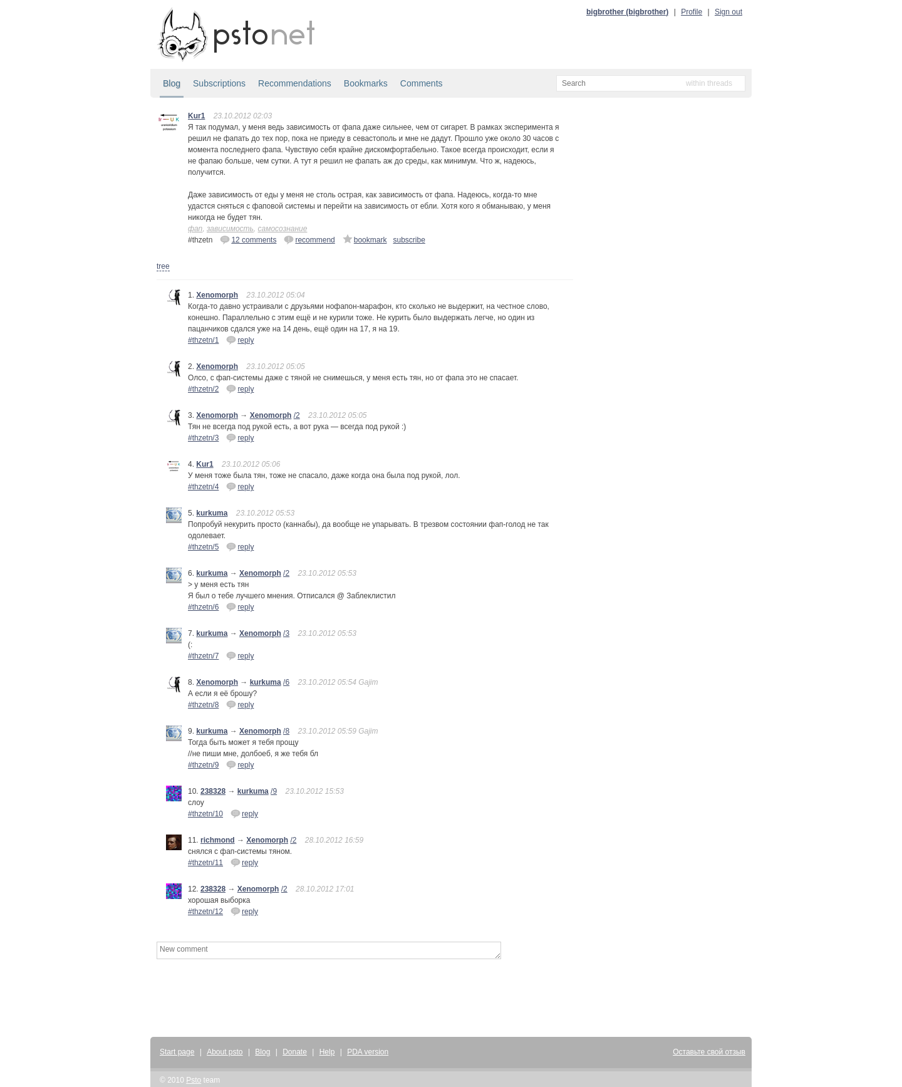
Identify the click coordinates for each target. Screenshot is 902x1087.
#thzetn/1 (203, 340)
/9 (274, 791)
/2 (297, 415)
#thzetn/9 (203, 765)
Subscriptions (219, 83)
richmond (217, 840)
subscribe (409, 240)
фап (195, 228)
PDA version (367, 1052)
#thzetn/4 (203, 486)
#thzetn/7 (203, 656)
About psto (224, 1052)
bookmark (365, 239)
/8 (286, 731)
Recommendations (294, 83)
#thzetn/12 (205, 911)
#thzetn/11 (205, 862)
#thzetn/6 (203, 607)
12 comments (248, 239)
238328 (213, 791)
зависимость (230, 228)
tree (163, 266)
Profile (691, 12)
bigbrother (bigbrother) (627, 12)
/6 (286, 682)
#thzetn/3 (203, 438)
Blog (171, 83)
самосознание (283, 228)
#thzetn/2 (203, 389)
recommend (309, 239)
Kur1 (196, 116)
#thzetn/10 (205, 813)
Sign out (728, 12)
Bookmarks (366, 83)
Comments (421, 83)
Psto (193, 1080)
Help (327, 1052)
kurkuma (211, 513)
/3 (286, 633)
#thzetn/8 (203, 704)
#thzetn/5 (203, 547)
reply (240, 340)
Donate (295, 1052)
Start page (177, 1052)
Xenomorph (217, 295)
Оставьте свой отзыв (709, 1052)
